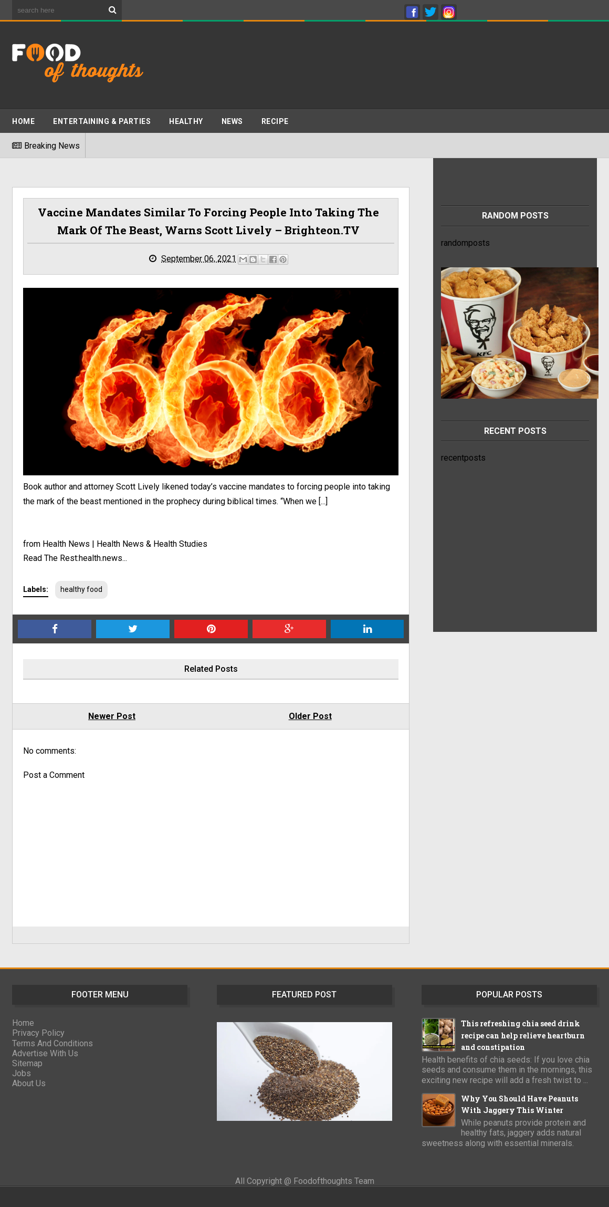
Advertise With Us (45, 1053)
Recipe (275, 121)
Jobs (21, 1073)
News (232, 121)
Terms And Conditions (52, 1043)
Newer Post (111, 716)
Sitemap (27, 1063)
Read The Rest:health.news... (75, 558)
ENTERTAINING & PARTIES (102, 121)
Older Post (310, 716)
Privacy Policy (38, 1033)
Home (23, 121)
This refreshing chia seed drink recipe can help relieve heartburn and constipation (523, 1035)
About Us (29, 1083)
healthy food (81, 589)
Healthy (186, 121)
